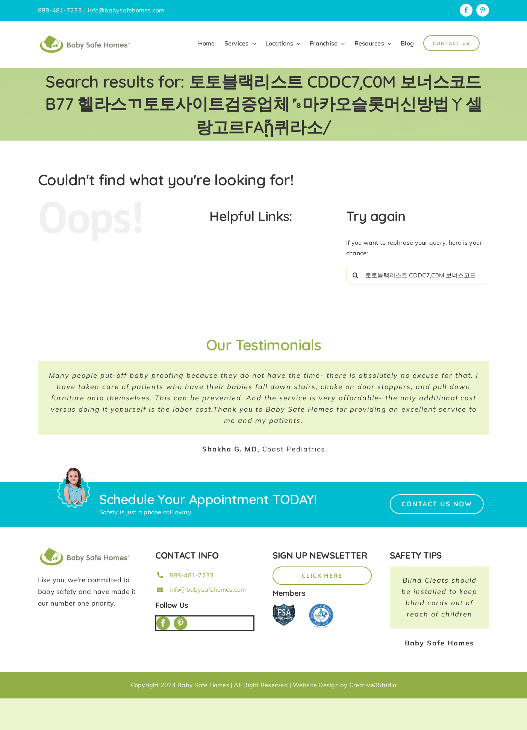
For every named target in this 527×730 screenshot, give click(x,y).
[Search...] (417, 275)
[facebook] (163, 623)
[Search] (355, 275)
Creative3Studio (373, 685)
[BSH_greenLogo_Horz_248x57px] (85, 549)
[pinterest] (180, 623)
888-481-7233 (192, 575)
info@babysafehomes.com (126, 10)
